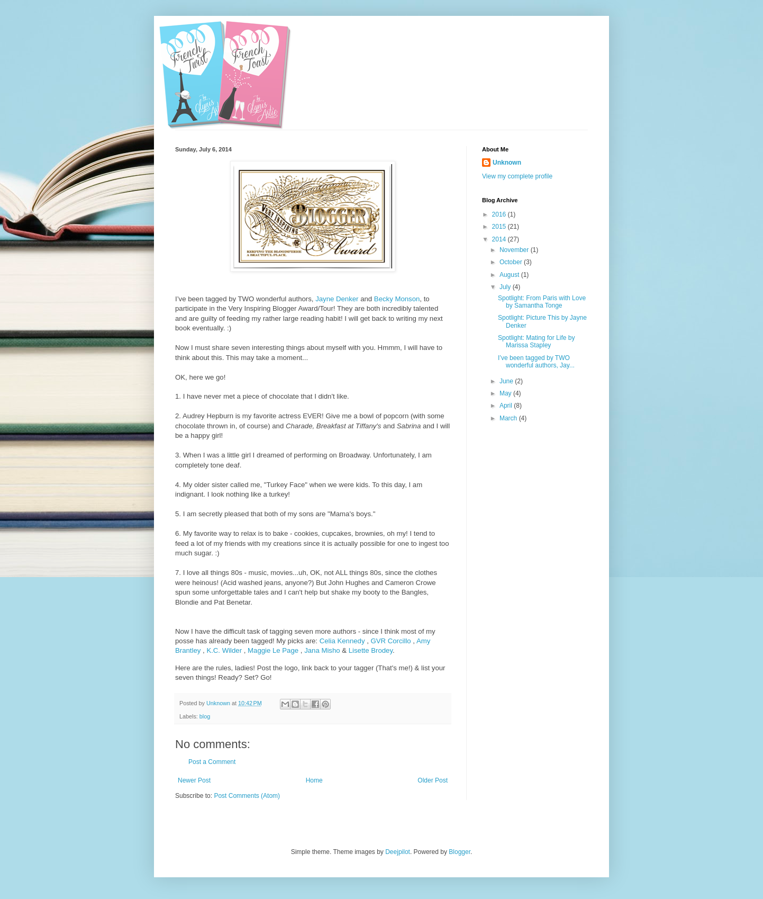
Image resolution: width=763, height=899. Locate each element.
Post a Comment (211, 762)
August (510, 274)
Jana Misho (322, 650)
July (506, 287)
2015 (500, 226)
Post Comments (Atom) (247, 795)
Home (314, 780)
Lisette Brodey (371, 650)
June (507, 381)
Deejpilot (397, 852)
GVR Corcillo (390, 641)
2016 (500, 214)
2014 (500, 239)
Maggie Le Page (273, 650)
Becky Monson (397, 299)
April (506, 405)
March (509, 418)
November (515, 250)
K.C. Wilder (224, 650)
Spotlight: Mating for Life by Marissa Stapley (536, 341)
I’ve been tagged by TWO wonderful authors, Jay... (536, 361)
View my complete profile (517, 176)
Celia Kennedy (342, 641)
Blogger (459, 852)
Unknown (507, 162)
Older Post (432, 780)
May (506, 393)
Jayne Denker (336, 299)
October (511, 262)
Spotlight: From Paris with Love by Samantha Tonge (542, 301)
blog (204, 716)
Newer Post (194, 780)
